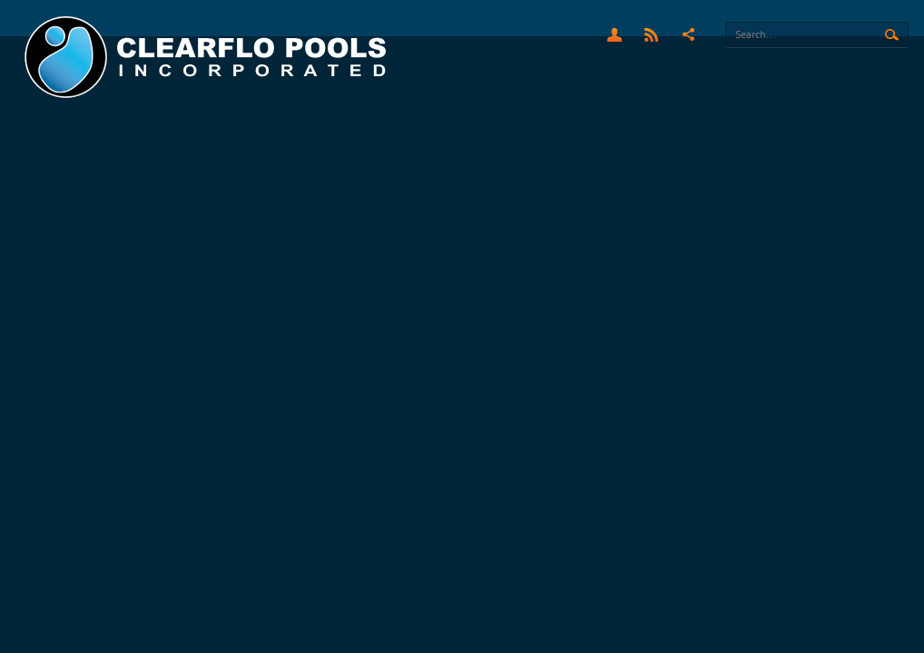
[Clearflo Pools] (207, 57)
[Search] (817, 34)
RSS (651, 34)
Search (892, 35)
